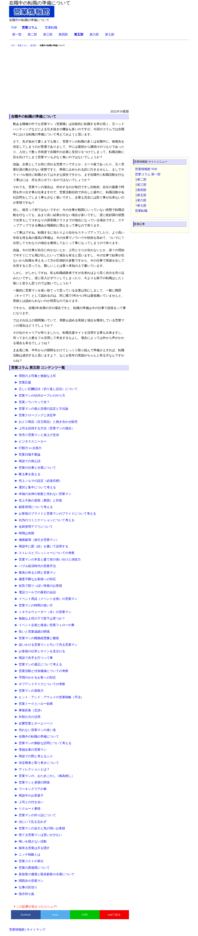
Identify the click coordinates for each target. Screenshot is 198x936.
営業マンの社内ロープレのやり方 (42, 395)
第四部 (63, 34)
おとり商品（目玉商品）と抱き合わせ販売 (48, 421)
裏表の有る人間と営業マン (37, 572)
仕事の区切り (28, 887)
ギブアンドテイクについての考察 (42, 684)
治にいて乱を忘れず (33, 821)
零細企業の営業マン (33, 749)
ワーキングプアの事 (33, 789)
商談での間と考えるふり (36, 756)
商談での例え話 (29, 461)
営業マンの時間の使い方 (36, 605)
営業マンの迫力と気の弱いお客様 (42, 828)
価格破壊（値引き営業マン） (39, 539)
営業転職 (51, 27)
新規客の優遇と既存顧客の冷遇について (46, 874)
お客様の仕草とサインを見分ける (42, 651)
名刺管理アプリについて (36, 526)
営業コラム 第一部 (147, 174)
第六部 (94, 34)
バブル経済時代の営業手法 (37, 566)
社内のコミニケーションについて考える (46, 520)
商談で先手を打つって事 (36, 657)
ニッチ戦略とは (29, 854)
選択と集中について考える (37, 487)
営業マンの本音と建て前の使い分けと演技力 (50, 559)
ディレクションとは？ (34, 769)
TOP (14, 27)
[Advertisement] (99, 80)
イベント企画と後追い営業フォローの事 (46, 625)
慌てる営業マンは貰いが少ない (40, 834)
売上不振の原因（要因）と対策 (40, 500)
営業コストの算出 (31, 861)
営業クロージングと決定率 (37, 415)
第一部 (16, 34)
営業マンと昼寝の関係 (34, 782)
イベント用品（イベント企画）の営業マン (48, 598)
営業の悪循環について (34, 867)
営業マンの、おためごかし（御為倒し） (46, 775)
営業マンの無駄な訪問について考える (45, 743)
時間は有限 (26, 533)
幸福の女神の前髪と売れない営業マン (45, 493)
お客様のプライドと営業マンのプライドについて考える (57, 513)
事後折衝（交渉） (31, 710)
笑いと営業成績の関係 (34, 631)
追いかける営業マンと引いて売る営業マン (48, 644)
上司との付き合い (31, 802)
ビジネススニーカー (33, 441)
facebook (26, 914)
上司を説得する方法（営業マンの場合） (46, 428)
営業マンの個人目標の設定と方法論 (43, 408)
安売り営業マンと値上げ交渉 (39, 434)
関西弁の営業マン (31, 880)
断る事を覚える (29, 474)
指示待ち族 (26, 893)
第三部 (47, 34)
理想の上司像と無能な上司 (37, 375)
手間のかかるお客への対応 (37, 677)
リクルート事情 (29, 808)
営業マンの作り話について (37, 815)
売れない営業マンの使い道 (37, 730)
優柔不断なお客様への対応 (37, 579)
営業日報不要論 (29, 454)
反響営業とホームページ (36, 723)
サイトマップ (36, 929)
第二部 (32, 34)
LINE (85, 914)
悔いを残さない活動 (33, 841)
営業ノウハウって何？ (34, 402)
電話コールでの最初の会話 (37, 592)
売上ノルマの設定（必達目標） (40, 480)
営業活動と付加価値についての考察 (43, 671)
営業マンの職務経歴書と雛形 (39, 638)
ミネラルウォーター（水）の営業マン (45, 612)
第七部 (109, 34)
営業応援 (25, 382)
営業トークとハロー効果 (36, 703)
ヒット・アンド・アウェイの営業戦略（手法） (51, 697)
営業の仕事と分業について (37, 467)
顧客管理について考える (36, 507)
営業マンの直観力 (31, 690)
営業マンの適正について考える (40, 664)
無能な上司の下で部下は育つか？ (42, 618)
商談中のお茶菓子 (31, 795)
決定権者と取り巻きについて (39, 762)
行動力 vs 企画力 (30, 448)
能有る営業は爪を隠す (34, 848)
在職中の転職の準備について (39, 736)
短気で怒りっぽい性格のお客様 (40, 585)
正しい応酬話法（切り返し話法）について (48, 389)
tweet (55, 914)
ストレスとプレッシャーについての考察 (46, 553)
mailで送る (114, 914)
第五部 (141, 195)
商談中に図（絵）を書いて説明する (43, 546)
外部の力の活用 (29, 716)
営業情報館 (17, 929)
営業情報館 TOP (146, 169)
